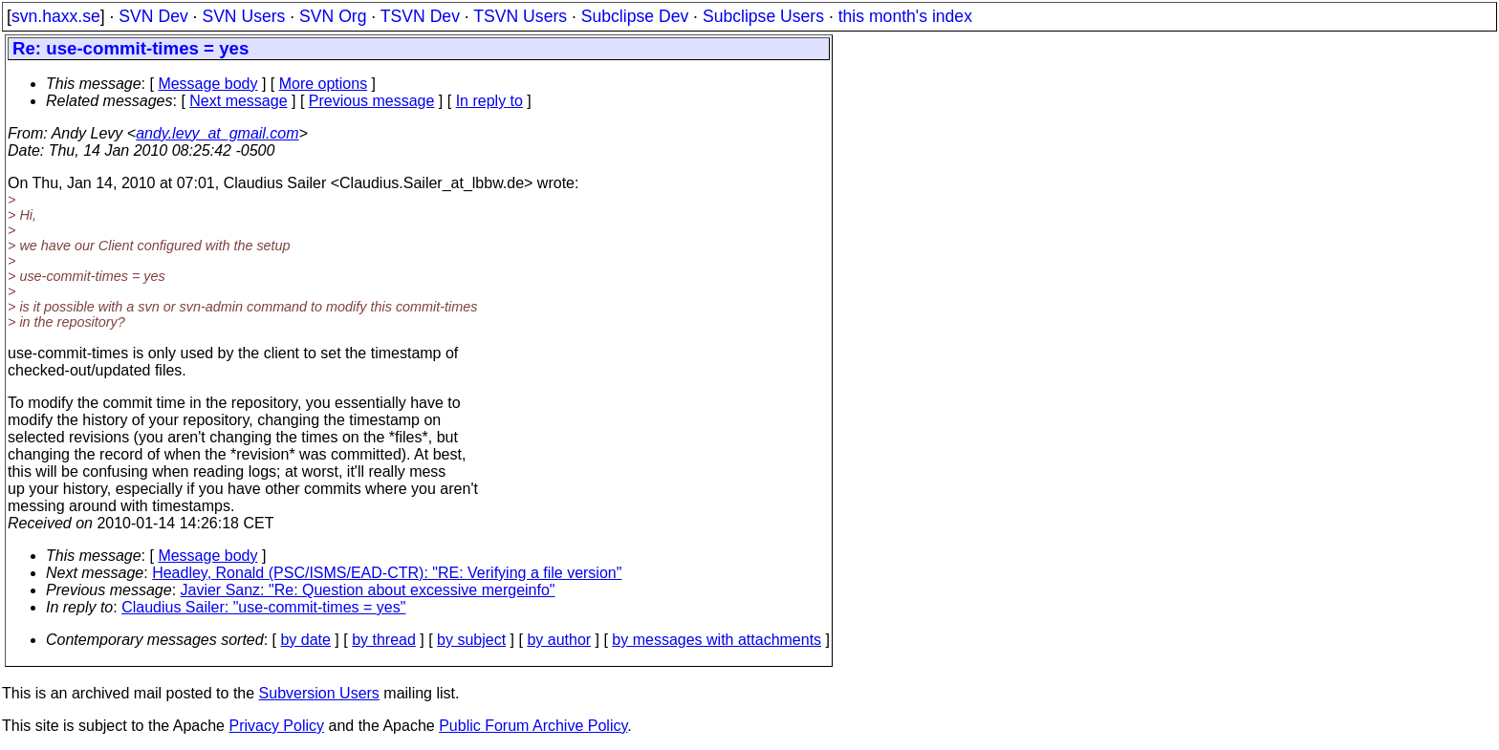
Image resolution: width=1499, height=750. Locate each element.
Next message (238, 101)
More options (323, 83)
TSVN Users (520, 16)
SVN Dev (153, 16)
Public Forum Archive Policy (533, 726)
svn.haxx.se (55, 16)
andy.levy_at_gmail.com (217, 133)
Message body (207, 83)
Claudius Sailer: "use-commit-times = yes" (263, 607)
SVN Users (243, 16)
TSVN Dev (420, 16)
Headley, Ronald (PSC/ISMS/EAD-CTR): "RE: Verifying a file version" (386, 573)
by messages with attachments (716, 640)
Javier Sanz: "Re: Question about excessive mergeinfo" (368, 590)
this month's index (905, 16)
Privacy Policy (276, 726)
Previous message (372, 101)
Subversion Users (319, 693)
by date (305, 640)
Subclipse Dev (634, 16)
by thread (384, 640)
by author (559, 640)
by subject (471, 640)
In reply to (489, 101)
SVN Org (332, 16)
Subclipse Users (763, 16)
